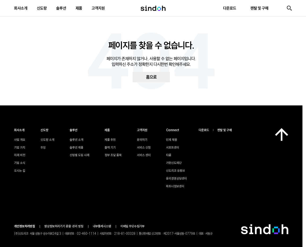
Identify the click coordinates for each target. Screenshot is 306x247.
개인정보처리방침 (24, 226)
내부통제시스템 (102, 226)
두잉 (43, 147)
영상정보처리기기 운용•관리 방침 (63, 226)
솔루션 (61, 8)
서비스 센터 (144, 155)
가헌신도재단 (176, 163)
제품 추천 (110, 140)
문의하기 (142, 140)
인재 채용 (174, 140)
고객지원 (98, 8)
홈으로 (151, 77)
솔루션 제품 (76, 147)
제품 (79, 8)
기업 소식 (19, 163)
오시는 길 (19, 171)
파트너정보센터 (177, 186)
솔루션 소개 (76, 140)
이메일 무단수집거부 (133, 226)
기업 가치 (19, 147)
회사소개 (20, 8)
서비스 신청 (144, 147)
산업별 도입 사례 (79, 155)
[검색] (289, 8)
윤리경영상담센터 (179, 178)
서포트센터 (175, 147)
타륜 (171, 155)
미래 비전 (19, 155)
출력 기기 (110, 147)
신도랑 (42, 8)
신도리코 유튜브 (178, 171)
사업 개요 (19, 140)
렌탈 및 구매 (224, 130)
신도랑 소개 (47, 140)
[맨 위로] (281, 134)
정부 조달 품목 (113, 155)
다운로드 (204, 130)
